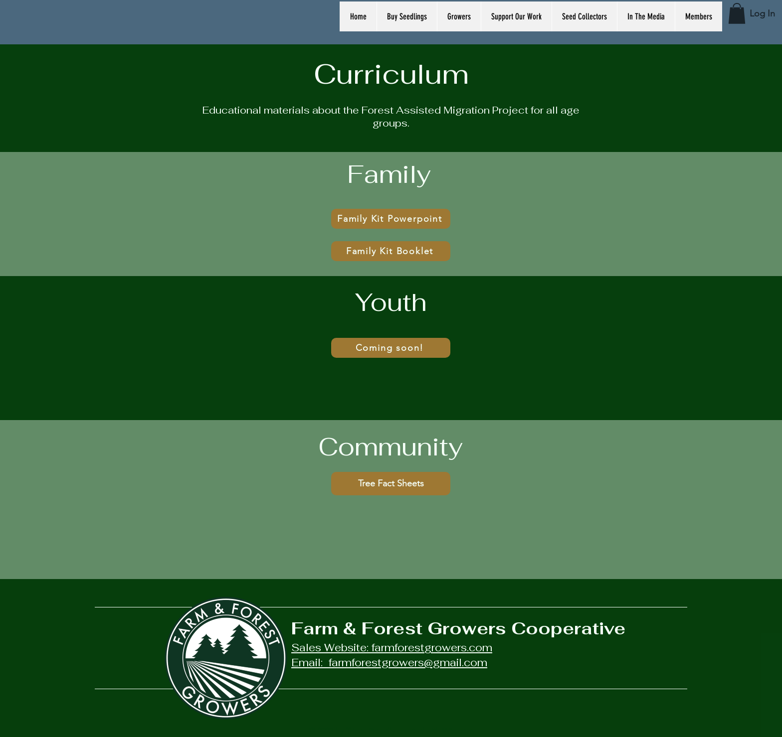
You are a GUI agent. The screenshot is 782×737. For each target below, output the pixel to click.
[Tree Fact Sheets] (390, 483)
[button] (737, 13)
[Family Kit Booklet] (390, 251)
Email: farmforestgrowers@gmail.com (389, 662)
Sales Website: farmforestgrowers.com (391, 647)
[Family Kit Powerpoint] (390, 219)
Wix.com (458, 731)
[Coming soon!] (390, 348)
